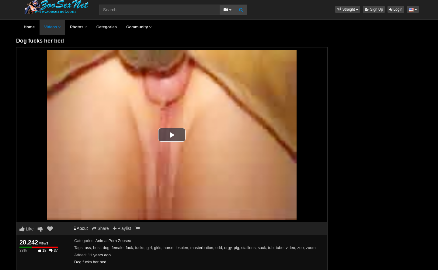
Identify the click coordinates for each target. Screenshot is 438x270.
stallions (248, 247)
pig (236, 247)
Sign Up (374, 9)
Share (100, 228)
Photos (78, 27)
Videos (52, 27)
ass (88, 247)
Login (395, 9)
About (81, 228)
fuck (129, 247)
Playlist (122, 228)
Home (29, 27)
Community (138, 27)
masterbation (201, 247)
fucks (139, 247)
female (117, 247)
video (290, 247)
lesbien (182, 247)
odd (218, 247)
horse (168, 247)
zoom (311, 247)
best (97, 247)
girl (149, 247)
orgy (227, 247)
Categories (106, 27)
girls (157, 247)
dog (106, 247)
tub (270, 247)
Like (26, 229)
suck (262, 247)
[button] (347, 9)
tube (279, 247)
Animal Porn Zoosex (113, 240)
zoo (300, 247)
